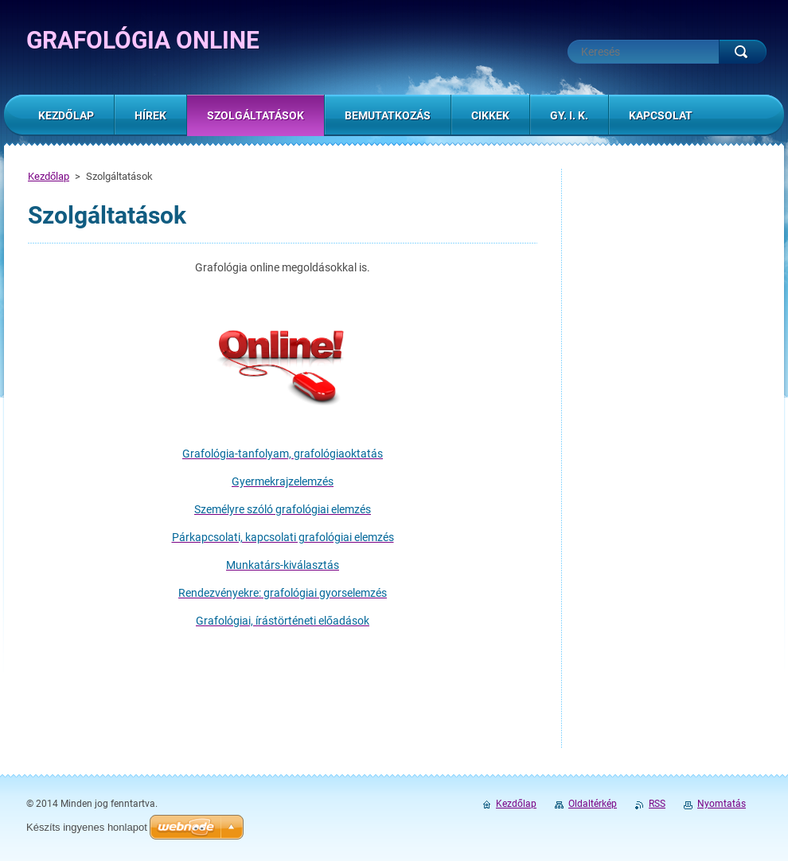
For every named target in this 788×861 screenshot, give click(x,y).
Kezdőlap (48, 176)
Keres (743, 52)
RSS (657, 803)
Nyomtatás (721, 803)
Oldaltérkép (592, 803)
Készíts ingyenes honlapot (86, 827)
